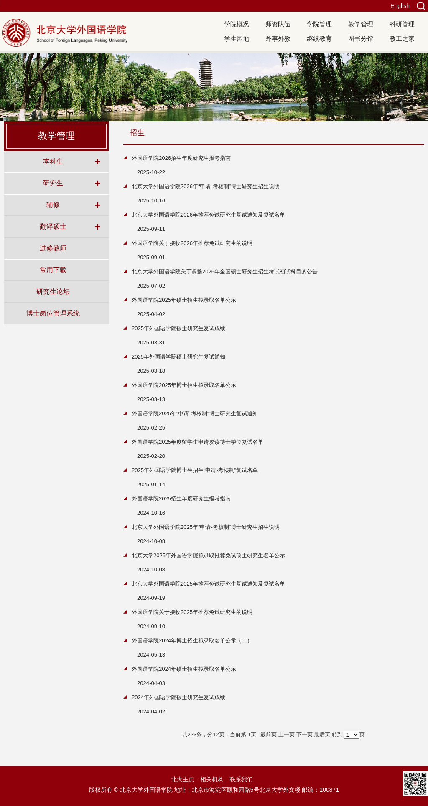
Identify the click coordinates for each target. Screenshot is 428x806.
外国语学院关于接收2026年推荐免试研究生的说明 (192, 243)
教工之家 (402, 38)
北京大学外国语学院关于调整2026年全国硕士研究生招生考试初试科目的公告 (225, 271)
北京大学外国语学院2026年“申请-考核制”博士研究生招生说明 (206, 186)
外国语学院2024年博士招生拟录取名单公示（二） (192, 640)
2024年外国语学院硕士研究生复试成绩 (178, 697)
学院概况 (236, 24)
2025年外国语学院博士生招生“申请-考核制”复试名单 (195, 470)
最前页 (268, 734)
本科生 (53, 161)
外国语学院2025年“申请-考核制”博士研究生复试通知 (195, 413)
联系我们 (241, 779)
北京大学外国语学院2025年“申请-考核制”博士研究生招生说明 (206, 527)
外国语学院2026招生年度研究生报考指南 (181, 158)
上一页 (286, 734)
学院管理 (319, 24)
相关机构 (212, 779)
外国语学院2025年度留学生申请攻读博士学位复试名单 (197, 442)
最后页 (322, 734)
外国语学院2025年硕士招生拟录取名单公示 (184, 300)
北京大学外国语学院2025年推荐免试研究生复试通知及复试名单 (208, 584)
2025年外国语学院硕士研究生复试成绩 (178, 328)
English (400, 6)
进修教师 (53, 248)
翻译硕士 (53, 226)
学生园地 (236, 38)
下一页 (304, 734)
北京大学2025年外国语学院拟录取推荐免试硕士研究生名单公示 (208, 555)
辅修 (53, 204)
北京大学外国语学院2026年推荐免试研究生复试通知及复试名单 (208, 215)
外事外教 (277, 38)
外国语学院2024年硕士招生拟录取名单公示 (184, 669)
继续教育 (319, 38)
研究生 (53, 183)
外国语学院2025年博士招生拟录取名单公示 (184, 385)
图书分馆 (360, 38)
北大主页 (182, 779)
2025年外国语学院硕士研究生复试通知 (178, 357)
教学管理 (360, 24)
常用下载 (53, 269)
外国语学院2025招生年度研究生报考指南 (181, 498)
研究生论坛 (53, 291)
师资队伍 (277, 24)
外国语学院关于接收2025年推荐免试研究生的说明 (192, 612)
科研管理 (402, 24)
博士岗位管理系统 (53, 313)
